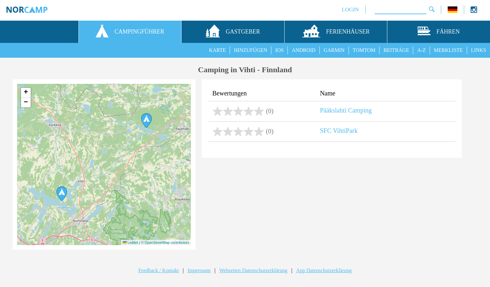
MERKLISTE (448, 50)
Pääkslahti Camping (346, 110)
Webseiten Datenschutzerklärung (253, 270)
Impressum (199, 270)
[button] (62, 193)
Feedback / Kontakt (158, 270)
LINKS (478, 50)
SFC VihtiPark (339, 130)
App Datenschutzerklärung (324, 270)
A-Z (421, 50)
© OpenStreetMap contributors (165, 242)
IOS (279, 50)
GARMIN (334, 50)
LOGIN (350, 9)
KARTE (217, 50)
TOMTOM (364, 50)
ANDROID (304, 50)
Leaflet (130, 242)
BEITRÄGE (396, 50)
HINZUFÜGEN (250, 50)
